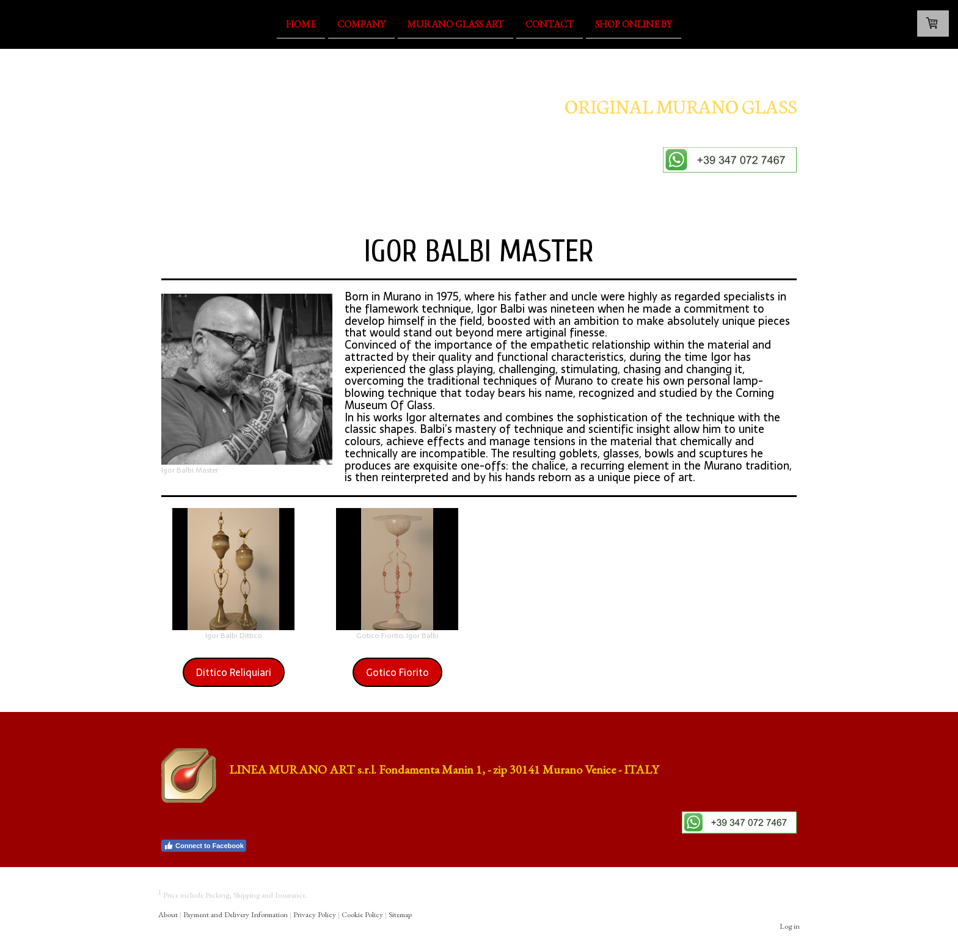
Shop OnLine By (633, 23)
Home (301, 23)
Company (361, 23)
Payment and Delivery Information (235, 914)
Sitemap (400, 914)
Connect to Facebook (204, 846)
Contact (549, 23)
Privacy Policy (314, 914)
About (168, 914)
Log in (790, 926)
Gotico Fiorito (397, 672)
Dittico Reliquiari (233, 672)
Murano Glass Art (455, 23)
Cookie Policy (362, 914)
